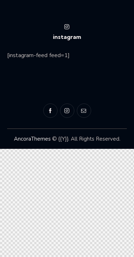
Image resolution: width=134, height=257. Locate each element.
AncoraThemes (32, 138)
